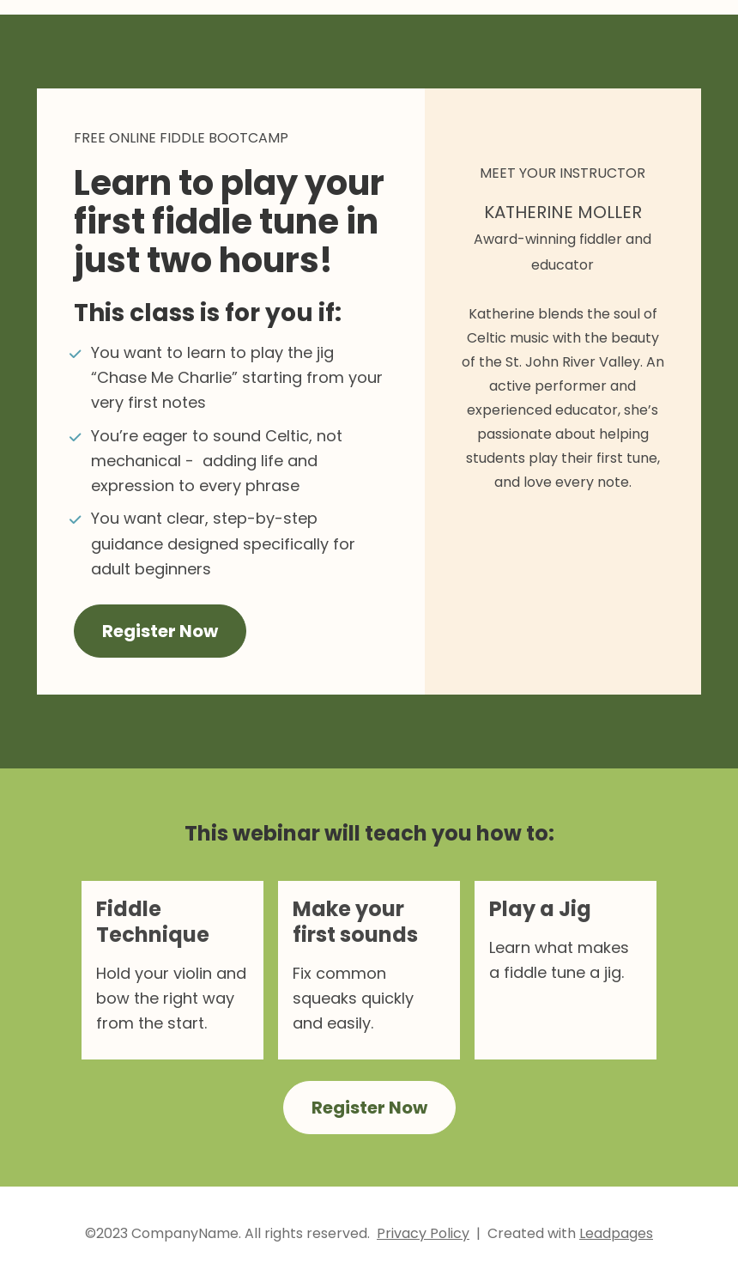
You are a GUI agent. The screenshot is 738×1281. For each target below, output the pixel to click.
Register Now (160, 631)
